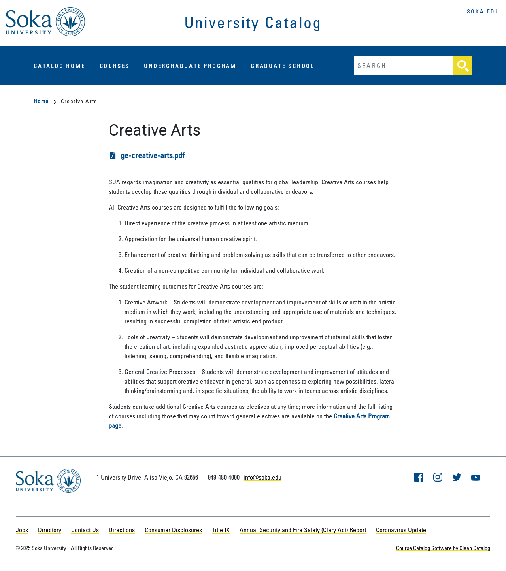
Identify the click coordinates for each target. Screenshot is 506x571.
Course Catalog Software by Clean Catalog (443, 548)
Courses (115, 65)
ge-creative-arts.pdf (153, 155)
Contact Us (85, 530)
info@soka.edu (262, 477)
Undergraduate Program (190, 65)
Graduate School (282, 65)
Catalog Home (59, 65)
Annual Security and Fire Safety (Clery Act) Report (303, 530)
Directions (122, 530)
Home (45, 101)
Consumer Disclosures (173, 530)
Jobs (22, 530)
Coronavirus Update (401, 530)
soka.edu (483, 11)
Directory (49, 530)
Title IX (221, 530)
